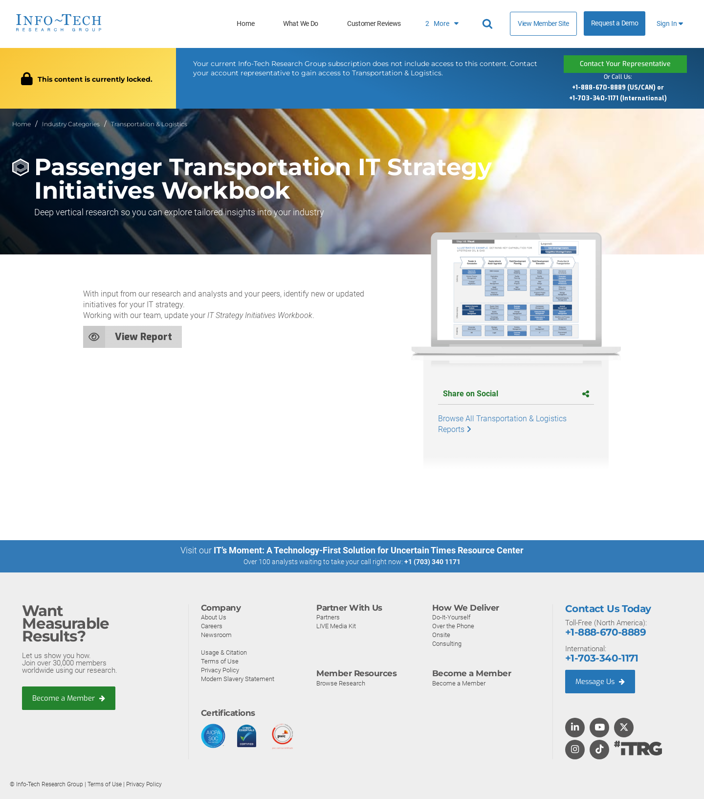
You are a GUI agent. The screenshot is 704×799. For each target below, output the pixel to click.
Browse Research (340, 682)
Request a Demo (614, 23)
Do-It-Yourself (451, 616)
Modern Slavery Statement (237, 678)
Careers (211, 625)
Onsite (441, 634)
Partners (328, 616)
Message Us (601, 681)
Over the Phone (453, 625)
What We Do (300, 24)
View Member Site (543, 23)
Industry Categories (71, 124)
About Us (213, 616)
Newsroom (216, 634)
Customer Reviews (374, 24)
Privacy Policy (220, 669)
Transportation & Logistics (149, 124)
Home (245, 24)
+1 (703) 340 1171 (432, 562)
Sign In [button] (670, 24)
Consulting (447, 643)
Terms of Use (220, 660)
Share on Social (516, 393)
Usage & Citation (224, 652)
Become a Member (69, 698)
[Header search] (489, 24)
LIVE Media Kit (336, 625)
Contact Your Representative (625, 63)
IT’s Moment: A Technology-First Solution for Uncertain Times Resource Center (369, 550)
